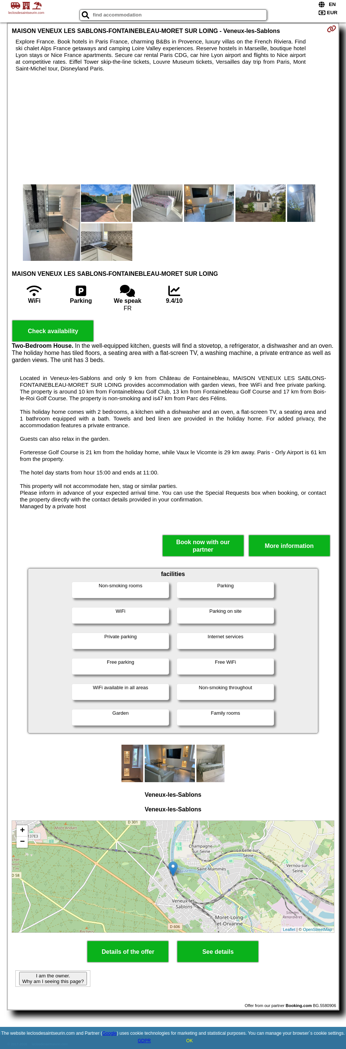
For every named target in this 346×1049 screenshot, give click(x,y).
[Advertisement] (173, 128)
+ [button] (22, 831)
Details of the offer (128, 952)
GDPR (144, 1040)
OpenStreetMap (317, 929)
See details (218, 952)
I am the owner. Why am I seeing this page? (53, 978)
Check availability (53, 331)
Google (109, 1033)
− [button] (22, 842)
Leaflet (289, 929)
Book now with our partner (203, 545)
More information (289, 546)
